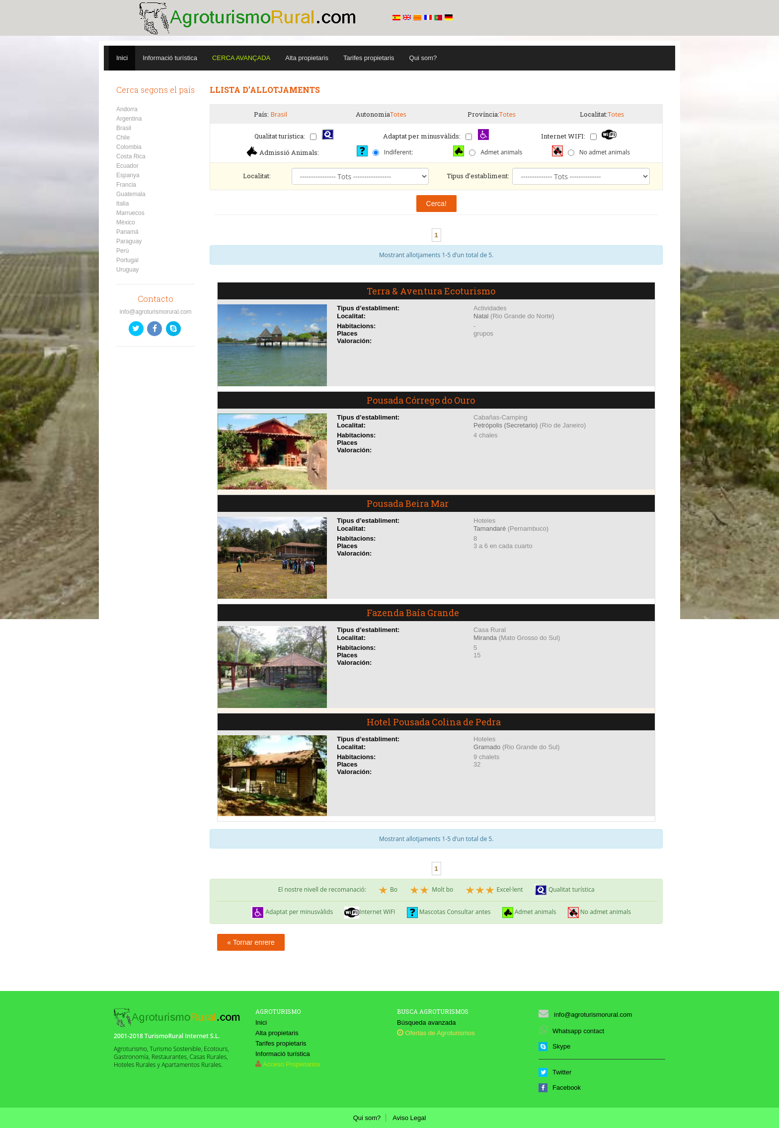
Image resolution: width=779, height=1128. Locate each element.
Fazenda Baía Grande (413, 613)
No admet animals (604, 152)
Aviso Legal (409, 1118)
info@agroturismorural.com (156, 311)
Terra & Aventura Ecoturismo (431, 291)
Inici (122, 58)
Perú (122, 250)
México (125, 222)
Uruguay (127, 269)
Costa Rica (131, 156)
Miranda (485, 637)
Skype (554, 1046)
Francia (126, 184)
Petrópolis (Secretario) (505, 425)
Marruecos (130, 213)
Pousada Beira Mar (408, 503)
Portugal (127, 260)
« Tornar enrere (250, 942)
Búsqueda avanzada (426, 1022)
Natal (480, 316)
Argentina (129, 118)
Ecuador (127, 165)
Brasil (123, 128)
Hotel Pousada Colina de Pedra (434, 722)
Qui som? (423, 58)
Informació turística (170, 58)
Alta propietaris (306, 58)
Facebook (560, 1087)
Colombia (129, 146)
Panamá (127, 231)
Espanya (128, 175)
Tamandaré (489, 528)
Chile (123, 137)
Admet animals (501, 152)
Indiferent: (398, 152)
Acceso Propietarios (291, 1064)
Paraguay (129, 241)
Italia (122, 203)
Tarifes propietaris (368, 58)
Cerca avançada (241, 58)
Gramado (486, 747)
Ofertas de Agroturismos (436, 1033)
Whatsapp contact (571, 1031)
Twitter (555, 1072)
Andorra (127, 109)
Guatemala (131, 194)
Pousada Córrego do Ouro (421, 400)
